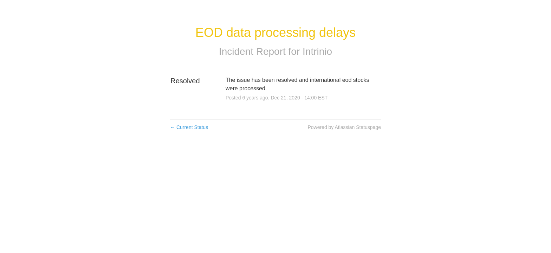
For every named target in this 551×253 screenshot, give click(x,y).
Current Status (189, 127)
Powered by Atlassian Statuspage (344, 127)
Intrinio (317, 51)
